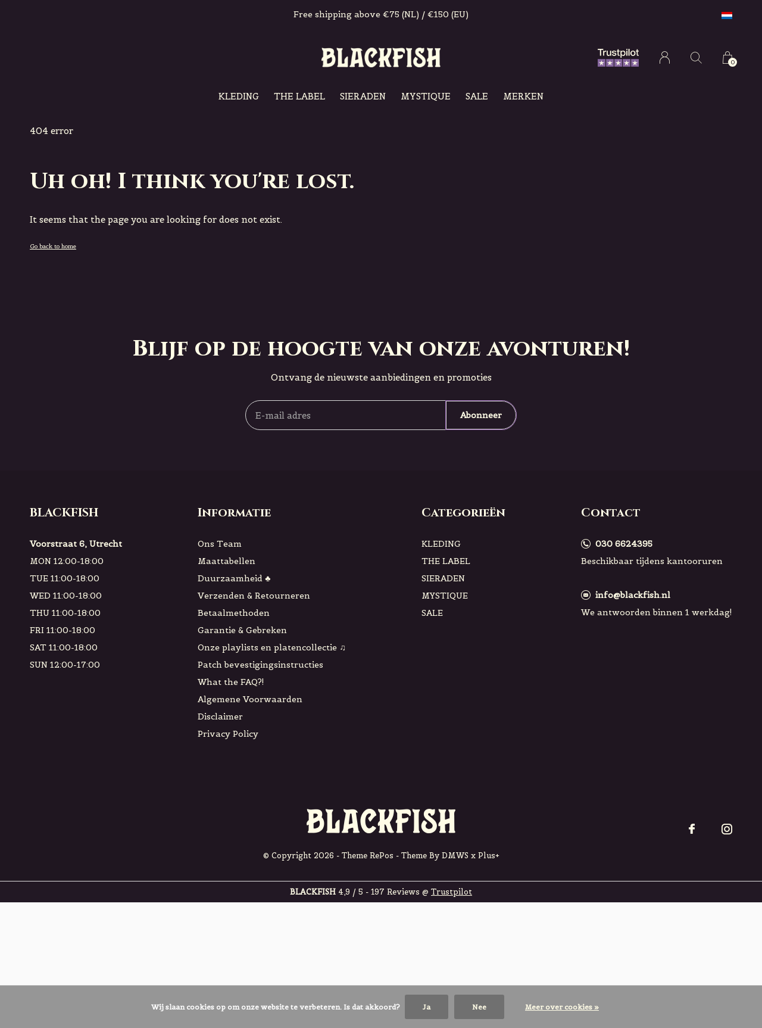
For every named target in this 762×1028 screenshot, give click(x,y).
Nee (479, 1006)
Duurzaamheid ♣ (234, 578)
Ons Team (220, 543)
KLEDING (238, 96)
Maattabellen (226, 561)
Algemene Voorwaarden (250, 699)
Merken (523, 96)
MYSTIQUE (426, 96)
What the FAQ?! (231, 682)
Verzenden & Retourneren (254, 595)
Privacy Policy (228, 733)
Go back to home (53, 246)
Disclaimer (220, 716)
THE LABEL (299, 96)
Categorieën (463, 512)
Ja (426, 1006)
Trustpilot (451, 892)
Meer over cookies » (562, 1006)
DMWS (455, 856)
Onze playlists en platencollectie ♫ (272, 647)
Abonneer (481, 415)
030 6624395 (623, 543)
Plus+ (488, 856)
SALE (477, 96)
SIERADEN (363, 96)
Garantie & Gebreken (242, 630)
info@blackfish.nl (632, 595)
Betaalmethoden (234, 613)
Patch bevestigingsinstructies (260, 664)
